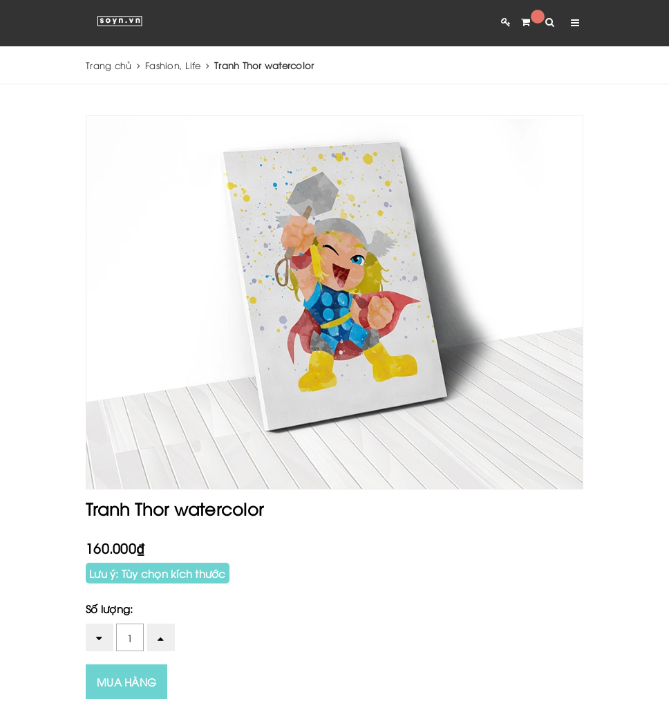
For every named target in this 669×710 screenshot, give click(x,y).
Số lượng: (109, 608)
